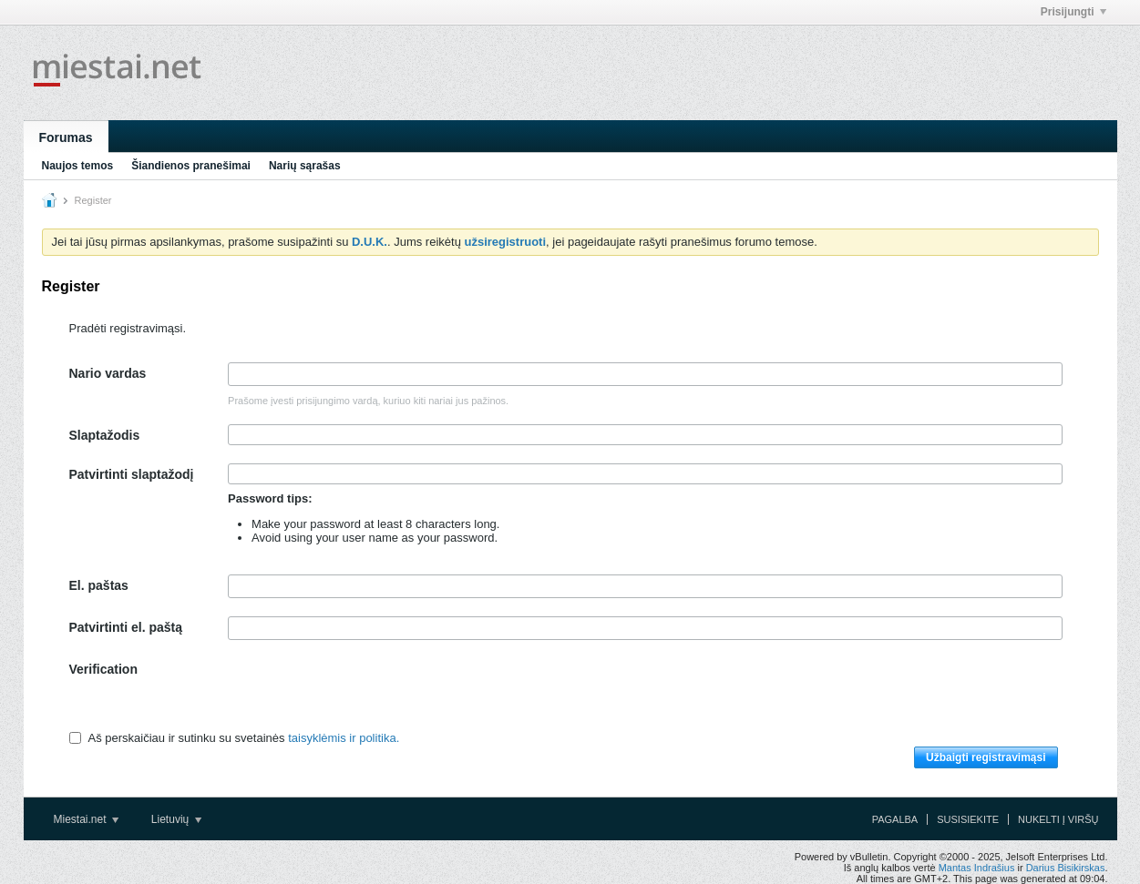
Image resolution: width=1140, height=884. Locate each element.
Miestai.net (86, 819)
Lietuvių (176, 819)
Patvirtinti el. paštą (125, 627)
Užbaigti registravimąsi (985, 757)
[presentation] (366, 693)
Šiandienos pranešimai (191, 165)
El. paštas (98, 585)
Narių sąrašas (305, 165)
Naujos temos (78, 165)
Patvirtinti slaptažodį (131, 474)
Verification (103, 669)
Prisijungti (1073, 11)
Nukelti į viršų (1058, 819)
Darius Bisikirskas (1065, 867)
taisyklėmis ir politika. (343, 738)
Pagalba (895, 819)
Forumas (66, 137)
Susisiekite (968, 819)
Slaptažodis (104, 435)
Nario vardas (108, 373)
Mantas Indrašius (977, 867)
